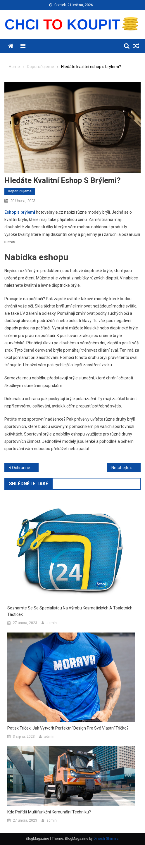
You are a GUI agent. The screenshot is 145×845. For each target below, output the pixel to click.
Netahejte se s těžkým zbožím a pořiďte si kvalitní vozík (126, 467)
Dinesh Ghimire (106, 839)
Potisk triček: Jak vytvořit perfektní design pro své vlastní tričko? (68, 728)
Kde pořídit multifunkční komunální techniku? (49, 812)
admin (51, 623)
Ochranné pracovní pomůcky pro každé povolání (25, 467)
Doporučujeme (20, 191)
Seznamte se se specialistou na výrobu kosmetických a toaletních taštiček (69, 611)
